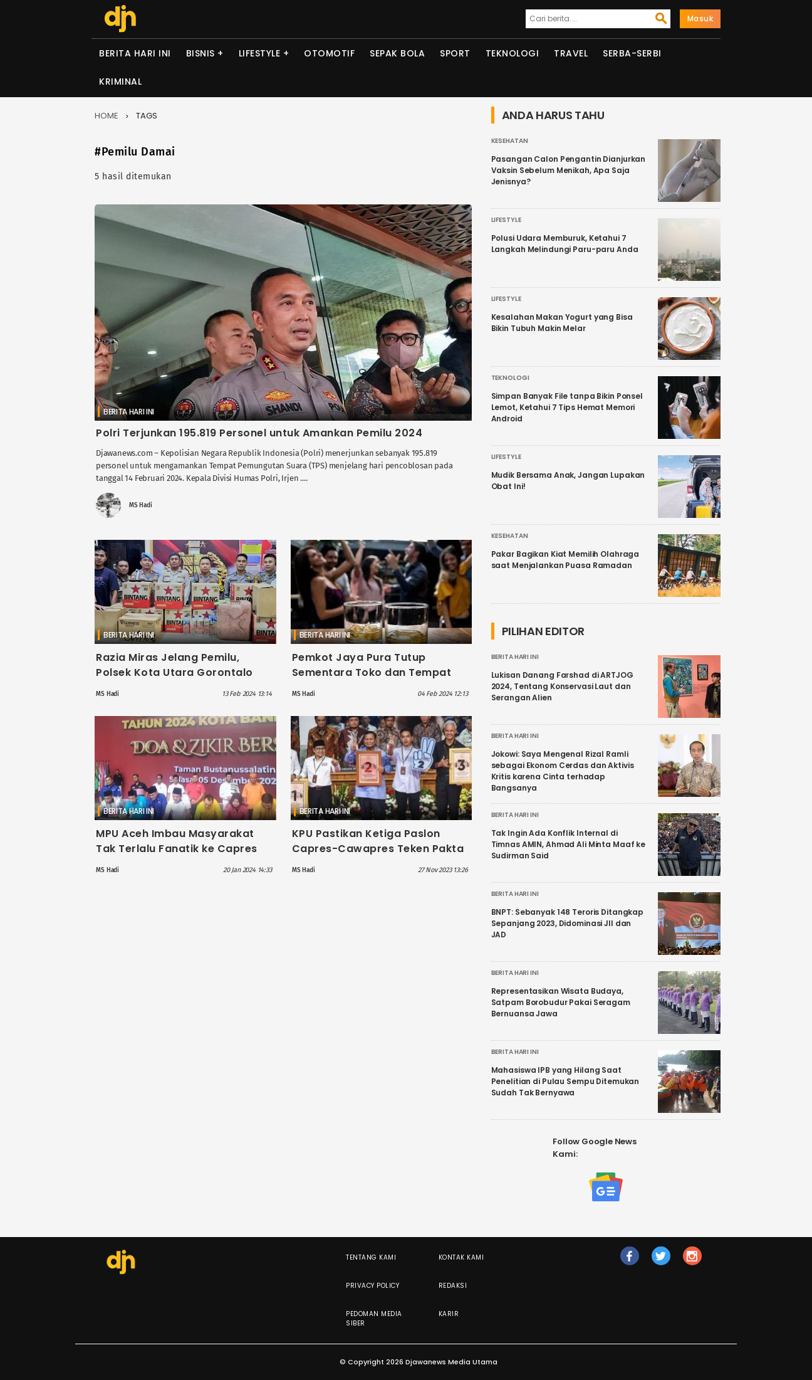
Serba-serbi (632, 53)
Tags (146, 116)
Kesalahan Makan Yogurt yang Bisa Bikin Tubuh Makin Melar (562, 323)
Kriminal (120, 81)
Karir (449, 1314)
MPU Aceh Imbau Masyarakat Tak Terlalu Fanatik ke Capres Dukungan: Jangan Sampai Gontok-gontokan (177, 856)
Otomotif (329, 53)
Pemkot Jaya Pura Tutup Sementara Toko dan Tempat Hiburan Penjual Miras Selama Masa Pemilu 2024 (372, 680)
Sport (455, 53)
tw (661, 1261)
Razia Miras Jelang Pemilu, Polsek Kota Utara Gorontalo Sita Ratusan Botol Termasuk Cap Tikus (174, 680)
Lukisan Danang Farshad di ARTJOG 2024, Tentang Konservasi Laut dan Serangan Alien (562, 686)
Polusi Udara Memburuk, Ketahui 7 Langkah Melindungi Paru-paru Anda (564, 244)
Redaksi (453, 1285)
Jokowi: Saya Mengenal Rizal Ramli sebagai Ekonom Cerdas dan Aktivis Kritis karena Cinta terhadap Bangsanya (562, 771)
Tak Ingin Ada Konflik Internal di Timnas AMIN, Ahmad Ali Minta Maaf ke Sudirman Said (568, 844)
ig (692, 1261)
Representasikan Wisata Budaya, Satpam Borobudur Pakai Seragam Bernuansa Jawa (560, 1002)
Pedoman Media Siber (374, 1318)
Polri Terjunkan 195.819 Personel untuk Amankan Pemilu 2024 (259, 433)
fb (629, 1261)
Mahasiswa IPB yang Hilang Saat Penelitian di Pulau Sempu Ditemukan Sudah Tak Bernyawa (565, 1081)
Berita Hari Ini (135, 53)
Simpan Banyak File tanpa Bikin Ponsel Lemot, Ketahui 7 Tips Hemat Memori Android (567, 407)
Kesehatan (509, 140)
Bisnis (200, 53)
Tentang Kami (371, 1257)
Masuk (700, 18)
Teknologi (512, 53)
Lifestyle (260, 53)
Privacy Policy (372, 1285)
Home (106, 116)
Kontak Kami (461, 1257)
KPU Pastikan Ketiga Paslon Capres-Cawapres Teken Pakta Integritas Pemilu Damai (378, 848)
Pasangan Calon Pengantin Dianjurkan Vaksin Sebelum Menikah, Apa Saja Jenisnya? (568, 170)
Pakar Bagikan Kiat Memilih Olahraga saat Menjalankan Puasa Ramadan (565, 560)
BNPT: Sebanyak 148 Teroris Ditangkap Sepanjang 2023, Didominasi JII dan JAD (567, 923)
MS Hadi (140, 505)
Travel (571, 53)
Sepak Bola (397, 53)
